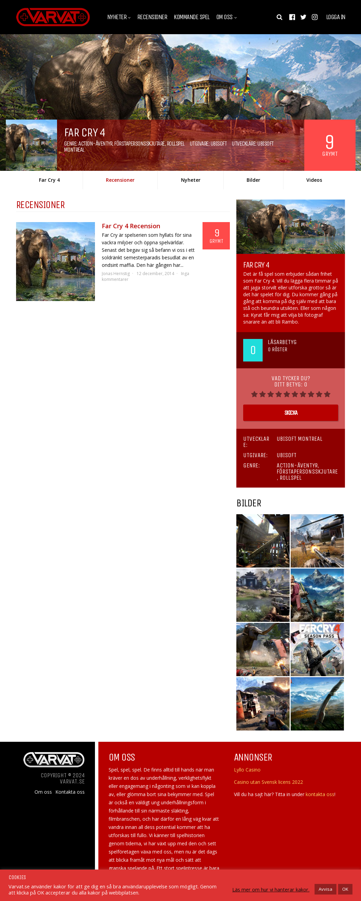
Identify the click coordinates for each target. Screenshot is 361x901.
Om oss (224, 17)
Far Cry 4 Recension (131, 226)
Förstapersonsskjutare (139, 143)
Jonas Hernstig (116, 273)
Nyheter (117, 17)
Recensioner (152, 17)
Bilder (253, 180)
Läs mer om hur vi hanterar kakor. (270, 889)
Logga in (335, 17)
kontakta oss (320, 794)
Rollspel (175, 143)
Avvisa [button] (325, 889)
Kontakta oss (70, 792)
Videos (314, 180)
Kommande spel (191, 17)
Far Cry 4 (49, 180)
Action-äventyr (95, 143)
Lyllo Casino (247, 769)
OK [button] (345, 889)
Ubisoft (218, 143)
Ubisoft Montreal (299, 438)
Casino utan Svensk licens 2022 (268, 782)
